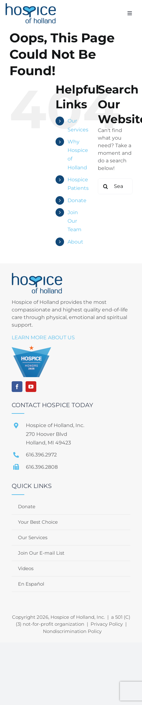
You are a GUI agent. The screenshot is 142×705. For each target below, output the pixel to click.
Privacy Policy (107, 624)
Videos (25, 568)
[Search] (106, 186)
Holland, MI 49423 (48, 443)
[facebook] (17, 386)
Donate (77, 200)
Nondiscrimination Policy (72, 631)
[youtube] (31, 386)
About (75, 242)
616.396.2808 (42, 467)
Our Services (32, 537)
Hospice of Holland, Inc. (55, 425)
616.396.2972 (41, 455)
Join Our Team (74, 220)
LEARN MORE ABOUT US (43, 337)
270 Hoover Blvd (46, 434)
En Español (31, 584)
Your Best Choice (38, 522)
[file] (30, 6)
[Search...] (115, 186)
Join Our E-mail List (41, 553)
